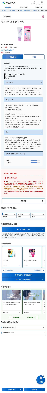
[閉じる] (43, 376)
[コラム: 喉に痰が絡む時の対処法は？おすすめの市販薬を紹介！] (11, 302)
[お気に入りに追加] (43, 16)
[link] (9, 215)
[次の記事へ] (36, 317)
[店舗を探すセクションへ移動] (34, 389)
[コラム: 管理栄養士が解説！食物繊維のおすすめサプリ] (32, 302)
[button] (23, 82)
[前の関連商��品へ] (3, 270)
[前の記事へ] (10, 317)
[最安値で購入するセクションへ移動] (12, 389)
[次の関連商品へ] (43, 270)
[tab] (12, 56)
